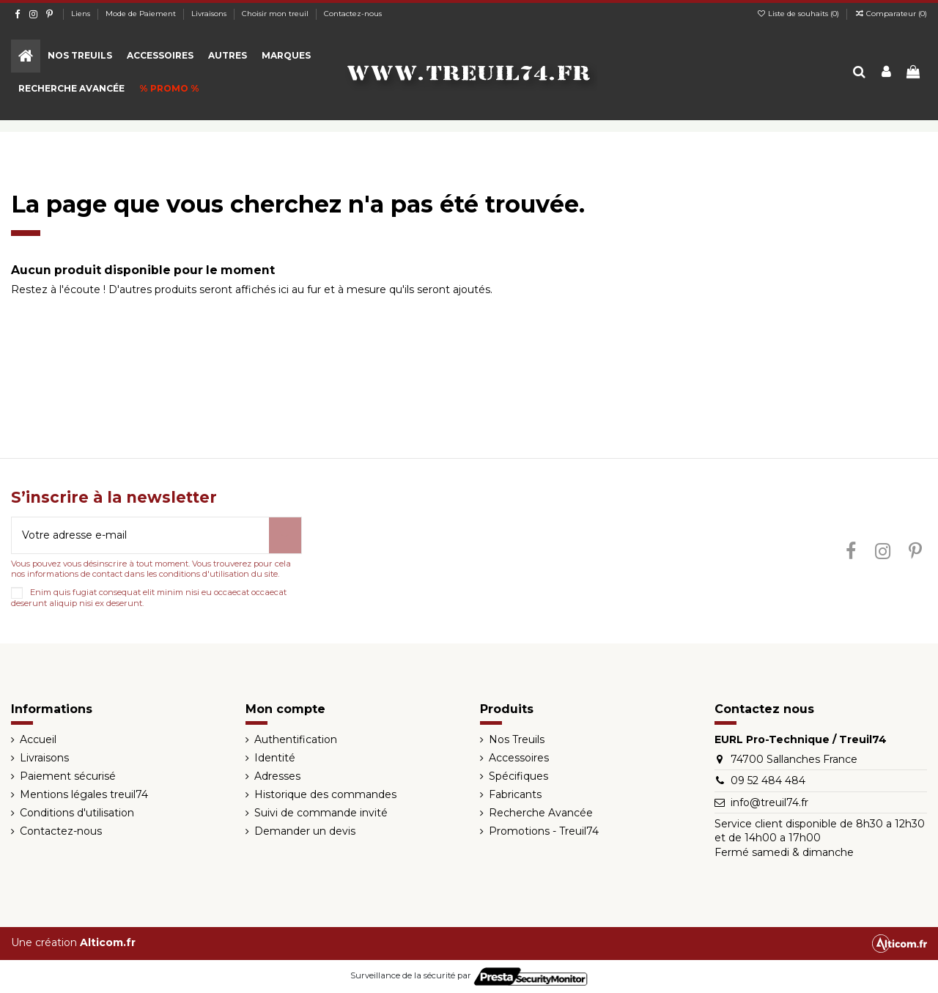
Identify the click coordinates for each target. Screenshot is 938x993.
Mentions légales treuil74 (84, 794)
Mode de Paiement (142, 13)
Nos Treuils (516, 739)
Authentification (295, 739)
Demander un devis (304, 831)
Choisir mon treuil (276, 13)
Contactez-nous (353, 13)
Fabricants (515, 794)
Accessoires (519, 757)
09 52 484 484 (768, 780)
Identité (274, 757)
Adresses (277, 776)
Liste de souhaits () (798, 13)
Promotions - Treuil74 (544, 831)
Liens (81, 13)
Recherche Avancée (541, 812)
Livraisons (210, 13)
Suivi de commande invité (321, 812)
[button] (79, 56)
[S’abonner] (285, 535)
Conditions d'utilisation (77, 812)
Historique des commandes (325, 794)
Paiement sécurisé (68, 776)
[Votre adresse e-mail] (140, 535)
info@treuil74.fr (769, 802)
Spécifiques (518, 776)
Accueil (38, 739)
